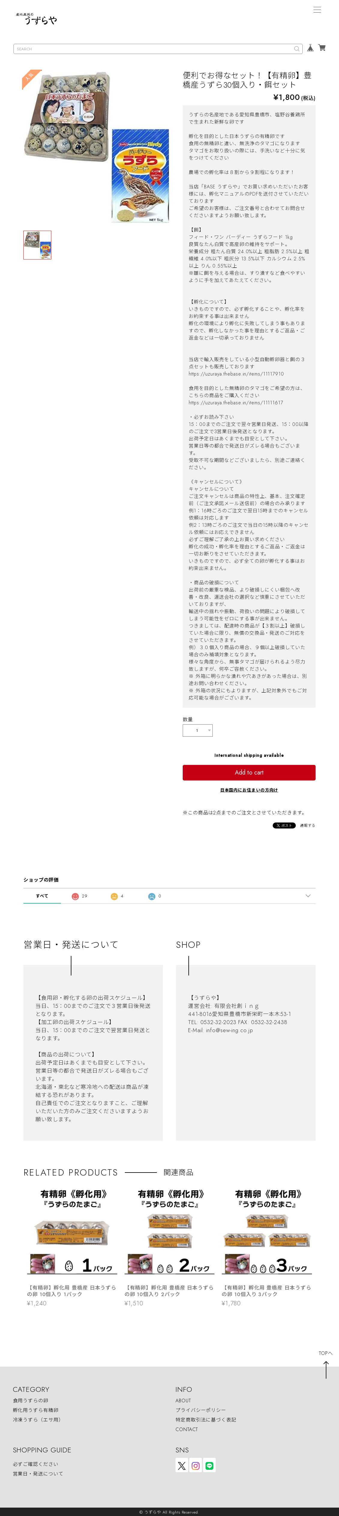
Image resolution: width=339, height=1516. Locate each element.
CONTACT (187, 1428)
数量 (188, 719)
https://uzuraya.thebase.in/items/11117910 (236, 373)
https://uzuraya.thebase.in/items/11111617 (236, 402)
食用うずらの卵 (30, 1399)
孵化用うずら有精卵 (35, 1409)
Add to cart (249, 771)
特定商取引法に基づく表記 (206, 1418)
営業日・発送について (38, 1472)
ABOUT (183, 1399)
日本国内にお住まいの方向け (249, 789)
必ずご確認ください (35, 1463)
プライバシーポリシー (201, 1409)
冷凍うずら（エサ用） (38, 1418)
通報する (308, 824)
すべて (42, 895)
